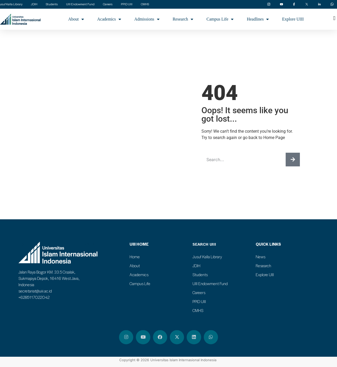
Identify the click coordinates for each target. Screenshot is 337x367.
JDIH (196, 266)
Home (135, 257)
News (260, 257)
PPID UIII (199, 301)
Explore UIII (293, 19)
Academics (109, 19)
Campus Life (220, 19)
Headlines (258, 19)
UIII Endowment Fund (210, 283)
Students (200, 274)
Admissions (147, 19)
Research (183, 19)
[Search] (293, 159)
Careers (198, 292)
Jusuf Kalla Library (207, 257)
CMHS (197, 310)
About (76, 19)
